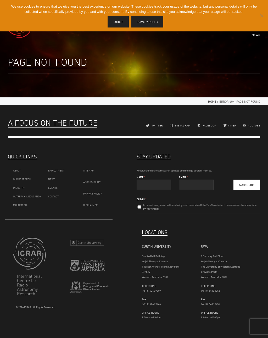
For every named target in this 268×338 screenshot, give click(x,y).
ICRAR (30, 266)
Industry (19, 187)
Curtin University (87, 243)
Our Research (22, 179)
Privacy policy (147, 22)
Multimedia (20, 205)
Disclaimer (90, 205)
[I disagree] (261, 15)
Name (141, 177)
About (17, 170)
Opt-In (141, 199)
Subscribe (247, 185)
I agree (118, 22)
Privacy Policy (92, 193)
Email (183, 177)
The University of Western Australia (87, 267)
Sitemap (88, 170)
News (256, 35)
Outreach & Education (27, 196)
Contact (53, 196)
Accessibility (91, 182)
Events (53, 187)
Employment (56, 170)
